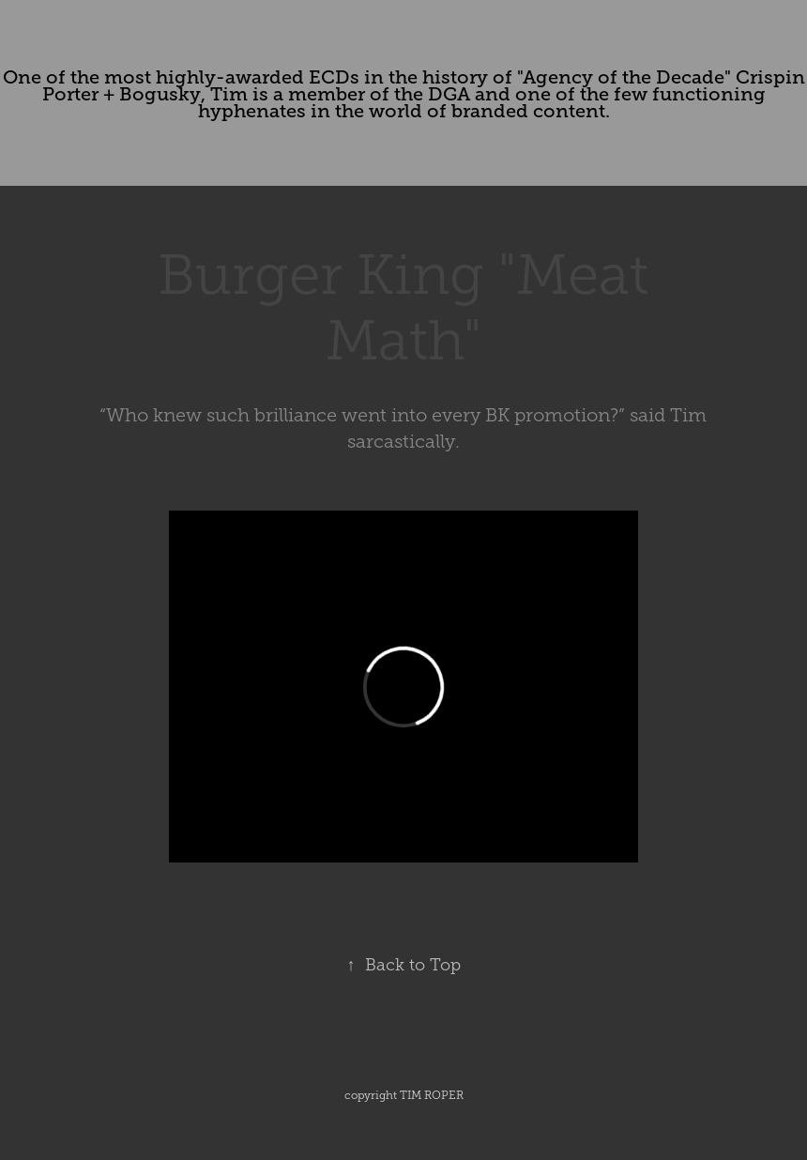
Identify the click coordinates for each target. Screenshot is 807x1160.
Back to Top (404, 964)
